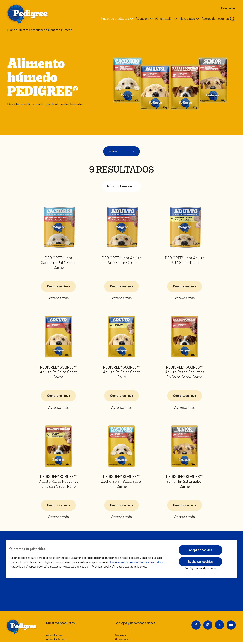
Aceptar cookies (200, 550)
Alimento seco (54, 635)
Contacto (228, 9)
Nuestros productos (31, 30)
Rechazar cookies (200, 562)
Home (11, 30)
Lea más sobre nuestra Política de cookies (136, 562)
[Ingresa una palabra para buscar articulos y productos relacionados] (232, 18)
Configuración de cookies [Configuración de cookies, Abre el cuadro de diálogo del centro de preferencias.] (200, 568)
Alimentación (122, 639)
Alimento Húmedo (123, 186)
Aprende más (58, 298)
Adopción (120, 635)
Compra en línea (58, 286)
